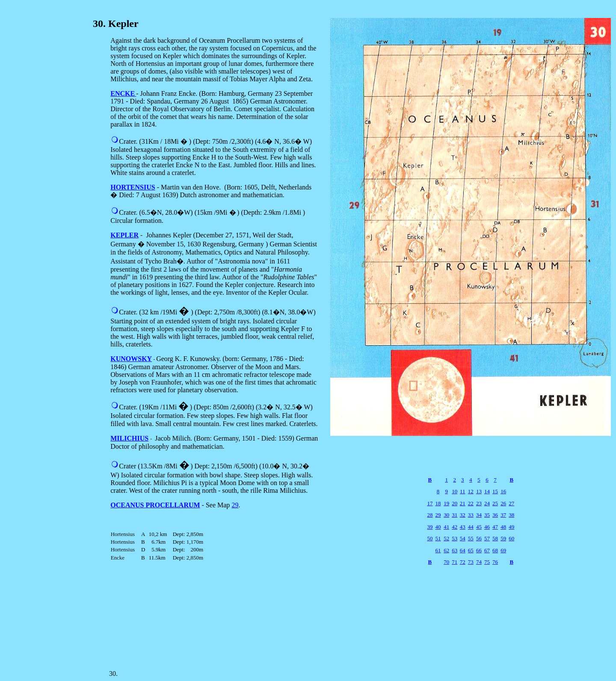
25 (495, 503)
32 (462, 515)
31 (454, 515)
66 (479, 550)
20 (454, 503)
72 (462, 562)
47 (495, 527)
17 (429, 503)
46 (487, 527)
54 (462, 538)
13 (479, 491)
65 (471, 550)
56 (479, 538)
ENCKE (122, 93)
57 (487, 538)
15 (495, 491)
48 (503, 527)
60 (511, 538)
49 (511, 527)
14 (487, 491)
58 (495, 538)
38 (511, 515)
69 (503, 550)
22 (471, 503)
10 (454, 491)
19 (446, 503)
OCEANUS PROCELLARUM (155, 505)
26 (503, 503)
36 (495, 515)
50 (429, 538)
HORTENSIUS (132, 187)
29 (234, 505)
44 (471, 527)
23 (479, 503)
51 (438, 538)
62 (446, 550)
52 (446, 538)
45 (479, 527)
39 (429, 527)
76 (495, 562)
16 (503, 491)
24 (487, 503)
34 (479, 515)
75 (487, 562)
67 (487, 550)
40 (438, 527)
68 (495, 550)
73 (471, 562)
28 (429, 515)
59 (503, 538)
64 (462, 550)
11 (462, 491)
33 (471, 515)
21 (462, 503)
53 (454, 538)
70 (446, 562)
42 (454, 527)
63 (454, 550)
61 (438, 550)
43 (462, 527)
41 (446, 527)
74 (479, 562)
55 (471, 538)
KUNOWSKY (131, 358)
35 (487, 515)
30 (446, 515)
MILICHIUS (129, 438)
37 (503, 515)
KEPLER (124, 235)
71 (454, 562)
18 (438, 503)
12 (471, 491)
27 (511, 503)
